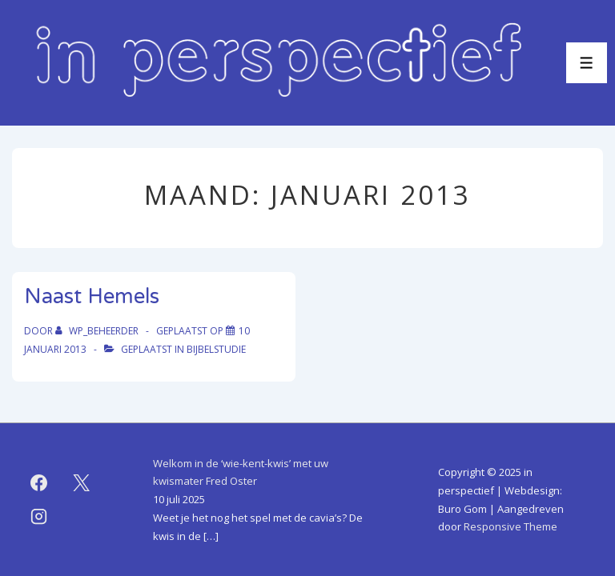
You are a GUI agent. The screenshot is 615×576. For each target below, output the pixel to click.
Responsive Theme (510, 526)
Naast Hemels (91, 296)
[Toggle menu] (586, 62)
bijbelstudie (216, 349)
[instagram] (39, 517)
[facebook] (39, 483)
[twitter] (81, 483)
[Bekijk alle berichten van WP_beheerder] (98, 331)
